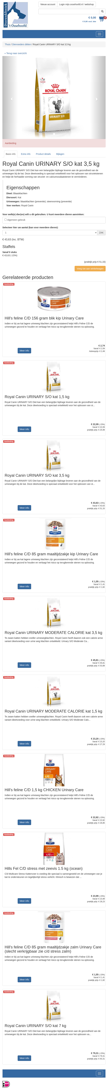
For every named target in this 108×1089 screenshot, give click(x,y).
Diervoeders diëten (21, 44)
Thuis (7, 44)
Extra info (25, 154)
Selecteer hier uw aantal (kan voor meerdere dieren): (30, 227)
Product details (43, 154)
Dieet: (9, 193)
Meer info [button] (24, 350)
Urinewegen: (13, 201)
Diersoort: (11, 197)
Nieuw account (47, 4)
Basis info (11, 154)
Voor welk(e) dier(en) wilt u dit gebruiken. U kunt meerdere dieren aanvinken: (43, 214)
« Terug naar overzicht (15, 53)
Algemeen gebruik (16, 220)
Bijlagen (60, 154)
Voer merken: (13, 205)
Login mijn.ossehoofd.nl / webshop (76, 4)
